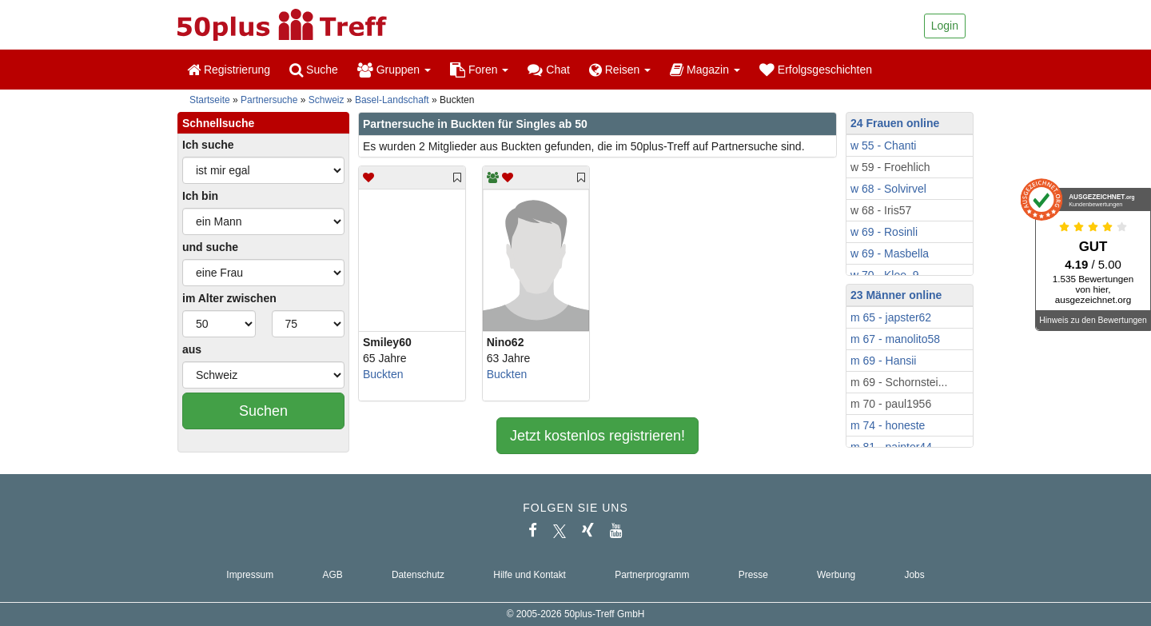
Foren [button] (479, 69)
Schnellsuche (218, 123)
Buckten (383, 374)
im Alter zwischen (229, 298)
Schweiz (327, 100)
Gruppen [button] (394, 69)
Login (944, 25)
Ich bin (200, 195)
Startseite (209, 100)
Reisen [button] (620, 69)
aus (191, 349)
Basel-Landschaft (392, 100)
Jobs (914, 574)
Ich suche (208, 144)
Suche (313, 69)
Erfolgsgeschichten (815, 69)
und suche (210, 247)
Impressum (249, 574)
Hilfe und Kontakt (529, 574)
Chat (548, 69)
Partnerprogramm (652, 574)
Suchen (263, 411)
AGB (332, 574)
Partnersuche (269, 100)
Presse (753, 574)
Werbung (836, 574)
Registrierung (228, 69)
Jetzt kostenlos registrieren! (597, 436)
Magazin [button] (705, 69)
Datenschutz (418, 574)
